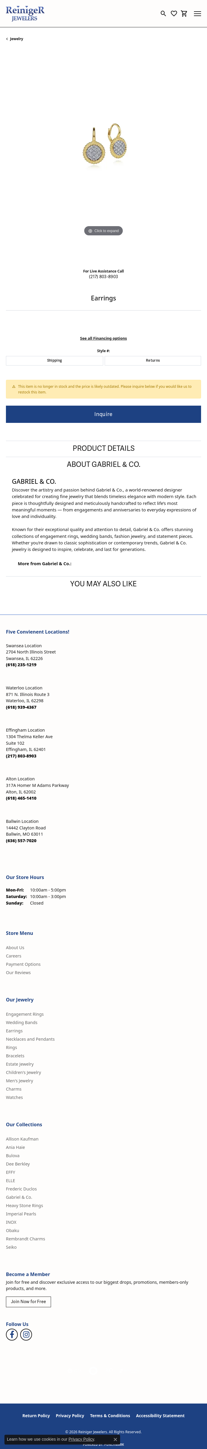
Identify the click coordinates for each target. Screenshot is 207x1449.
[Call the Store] (21, 664)
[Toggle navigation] (197, 13)
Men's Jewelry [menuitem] (19, 1080)
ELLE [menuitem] (10, 1180)
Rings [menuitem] (11, 1047)
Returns (153, 360)
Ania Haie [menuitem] (15, 1147)
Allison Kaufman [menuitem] (22, 1139)
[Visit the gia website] (75, 1370)
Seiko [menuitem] (11, 1247)
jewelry (16, 38)
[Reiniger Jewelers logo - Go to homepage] (25, 13)
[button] (163, 14)
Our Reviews (18, 972)
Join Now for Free (28, 1301)
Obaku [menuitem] (12, 1230)
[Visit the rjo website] (109, 1370)
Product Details (104, 448)
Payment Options (23, 964)
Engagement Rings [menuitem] (25, 1014)
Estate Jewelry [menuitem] (20, 1064)
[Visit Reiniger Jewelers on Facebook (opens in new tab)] (12, 1335)
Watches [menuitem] (14, 1097)
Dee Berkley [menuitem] (18, 1164)
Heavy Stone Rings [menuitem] (24, 1205)
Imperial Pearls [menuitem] (21, 1214)
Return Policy (36, 1415)
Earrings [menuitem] (14, 1031)
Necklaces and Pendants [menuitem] (30, 1039)
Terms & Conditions (110, 1415)
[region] (103, 157)
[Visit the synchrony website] (129, 1370)
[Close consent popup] (115, 1439)
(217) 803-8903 (103, 276)
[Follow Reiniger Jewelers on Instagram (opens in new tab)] (26, 1335)
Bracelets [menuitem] (15, 1056)
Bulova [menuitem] (13, 1155)
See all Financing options (103, 338)
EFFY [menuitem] (10, 1172)
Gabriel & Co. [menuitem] (19, 1197)
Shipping (54, 360)
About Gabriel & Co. (103, 464)
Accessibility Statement (160, 1415)
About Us (15, 947)
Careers (13, 956)
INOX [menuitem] (11, 1222)
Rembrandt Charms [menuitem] (25, 1239)
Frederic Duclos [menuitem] (21, 1189)
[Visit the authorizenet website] (93, 1370)
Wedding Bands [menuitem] (21, 1022)
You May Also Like (103, 584)
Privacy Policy (70, 1415)
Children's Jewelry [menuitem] (23, 1072)
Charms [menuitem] (13, 1089)
